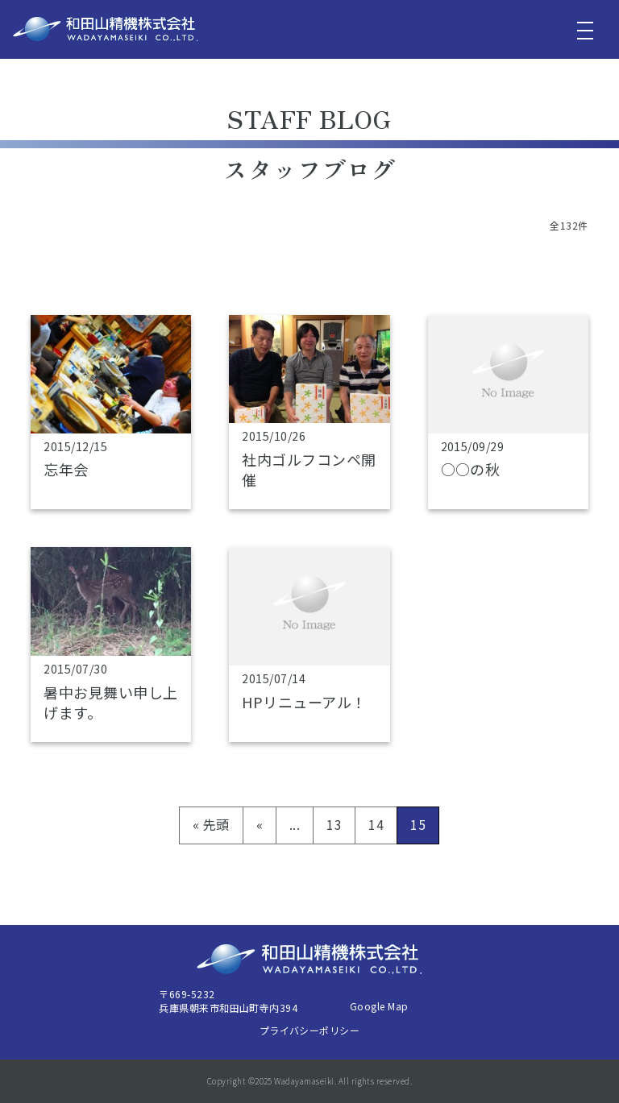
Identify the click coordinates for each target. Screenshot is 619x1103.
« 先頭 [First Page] (211, 824)
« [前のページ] (259, 824)
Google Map (379, 1006)
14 (376, 824)
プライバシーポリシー (310, 1030)
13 (334, 824)
